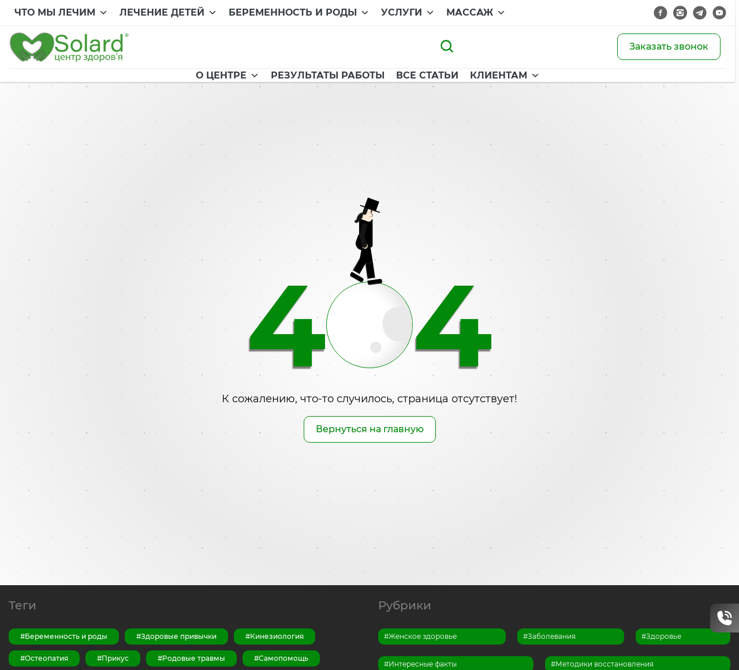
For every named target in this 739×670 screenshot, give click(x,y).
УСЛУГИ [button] (408, 13)
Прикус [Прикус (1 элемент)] (115, 658)
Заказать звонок (668, 46)
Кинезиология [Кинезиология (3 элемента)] (277, 636)
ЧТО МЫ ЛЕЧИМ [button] (61, 13)
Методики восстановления (604, 664)
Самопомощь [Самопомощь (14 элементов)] (283, 658)
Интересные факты (423, 664)
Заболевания (552, 636)
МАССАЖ (476, 13)
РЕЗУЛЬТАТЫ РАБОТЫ (309, 77)
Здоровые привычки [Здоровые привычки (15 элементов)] (179, 636)
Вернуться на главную (370, 429)
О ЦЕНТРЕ (209, 77)
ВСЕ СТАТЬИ (409, 77)
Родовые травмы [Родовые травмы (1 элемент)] (193, 658)
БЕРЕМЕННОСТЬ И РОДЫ (299, 13)
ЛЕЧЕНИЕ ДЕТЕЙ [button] (168, 13)
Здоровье (663, 636)
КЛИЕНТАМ (486, 77)
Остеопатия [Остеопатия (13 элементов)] (46, 658)
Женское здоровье (423, 636)
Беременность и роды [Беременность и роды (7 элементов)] (66, 636)
